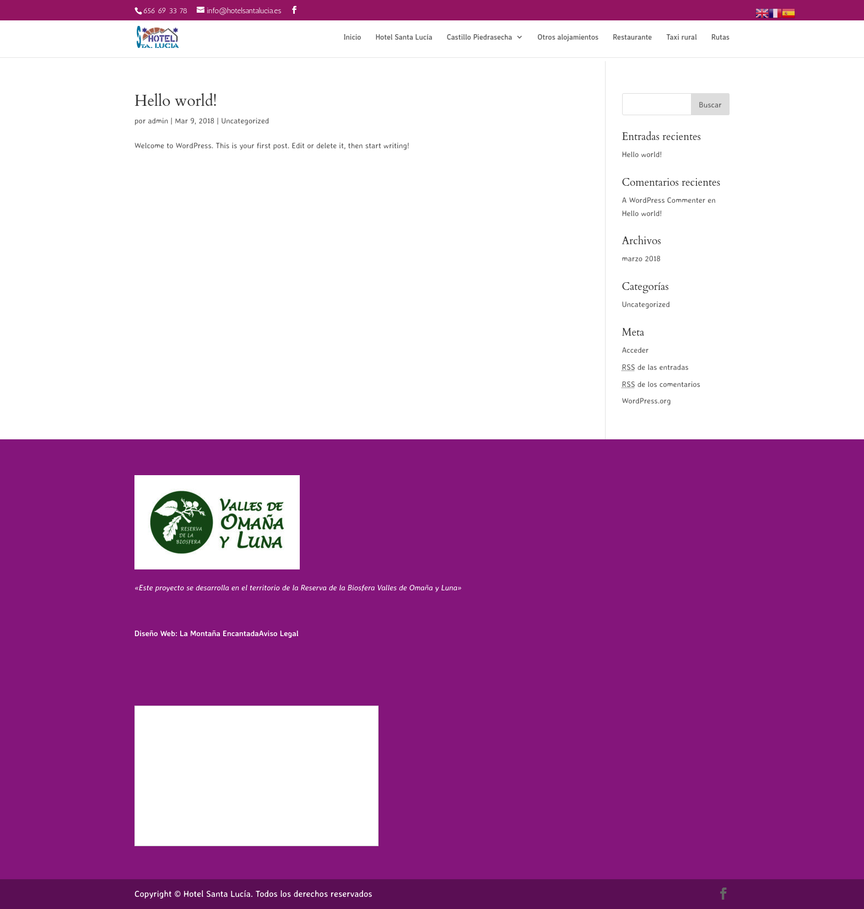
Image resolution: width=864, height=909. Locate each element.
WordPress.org (646, 400)
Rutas (720, 37)
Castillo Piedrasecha (479, 37)
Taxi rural (681, 37)
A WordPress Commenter (664, 200)
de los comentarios (661, 384)
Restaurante (632, 37)
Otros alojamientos (568, 37)
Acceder (635, 349)
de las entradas (655, 367)
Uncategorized (245, 120)
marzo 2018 (641, 258)
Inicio (352, 37)
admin (158, 120)
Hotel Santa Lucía (403, 37)
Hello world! (175, 100)
